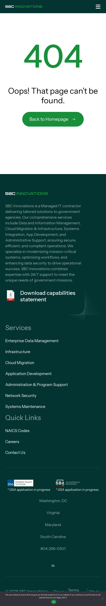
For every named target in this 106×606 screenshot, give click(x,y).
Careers (12, 441)
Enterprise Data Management (32, 340)
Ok (54, 602)
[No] (102, 598)
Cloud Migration (19, 362)
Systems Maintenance (25, 406)
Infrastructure (17, 351)
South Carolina (53, 536)
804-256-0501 (53, 548)
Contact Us (15, 452)
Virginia (53, 512)
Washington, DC (53, 500)
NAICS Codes (17, 430)
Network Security (20, 395)
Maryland (53, 524)
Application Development (28, 373)
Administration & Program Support (36, 384)
